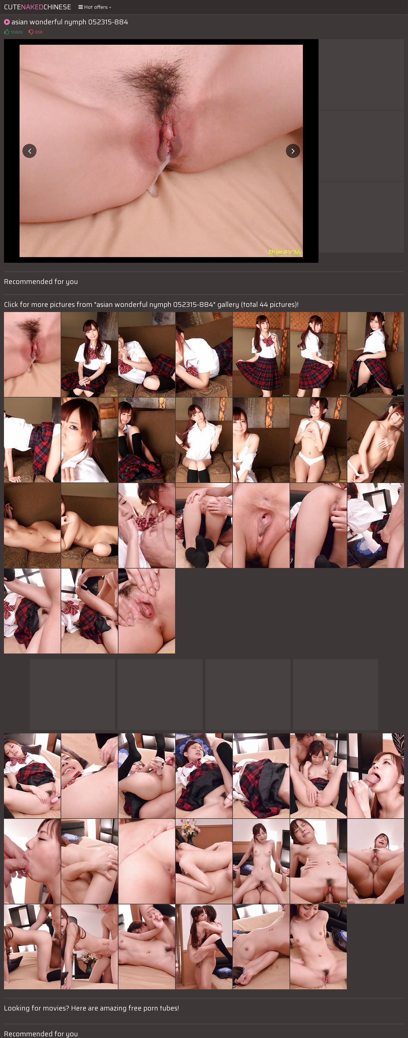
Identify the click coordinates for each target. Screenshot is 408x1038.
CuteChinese (37, 7)
